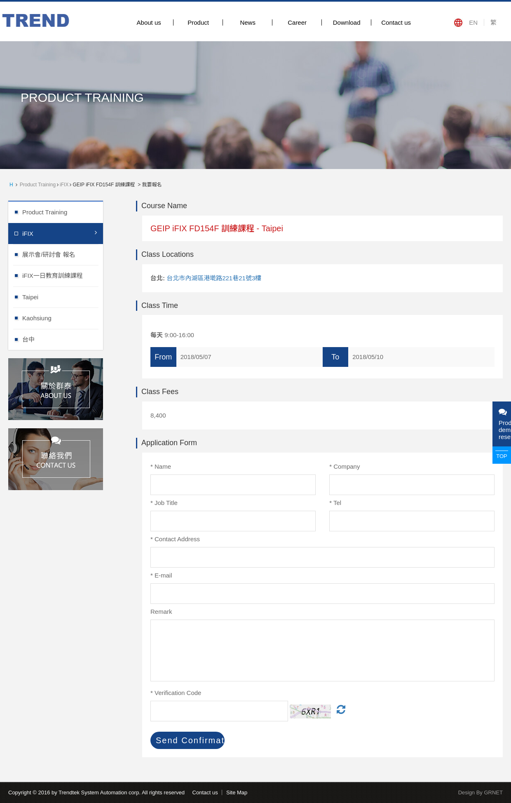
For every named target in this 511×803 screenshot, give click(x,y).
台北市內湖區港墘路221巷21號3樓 (213, 278)
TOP (501, 456)
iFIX (64, 185)
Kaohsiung (62, 318)
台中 (62, 339)
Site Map (236, 792)
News (248, 22)
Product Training (38, 185)
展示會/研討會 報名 (62, 254)
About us (149, 22)
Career (297, 22)
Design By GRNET (480, 792)
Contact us (396, 22)
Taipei (62, 297)
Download (347, 22)
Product (198, 22)
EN (473, 22)
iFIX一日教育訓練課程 (62, 275)
